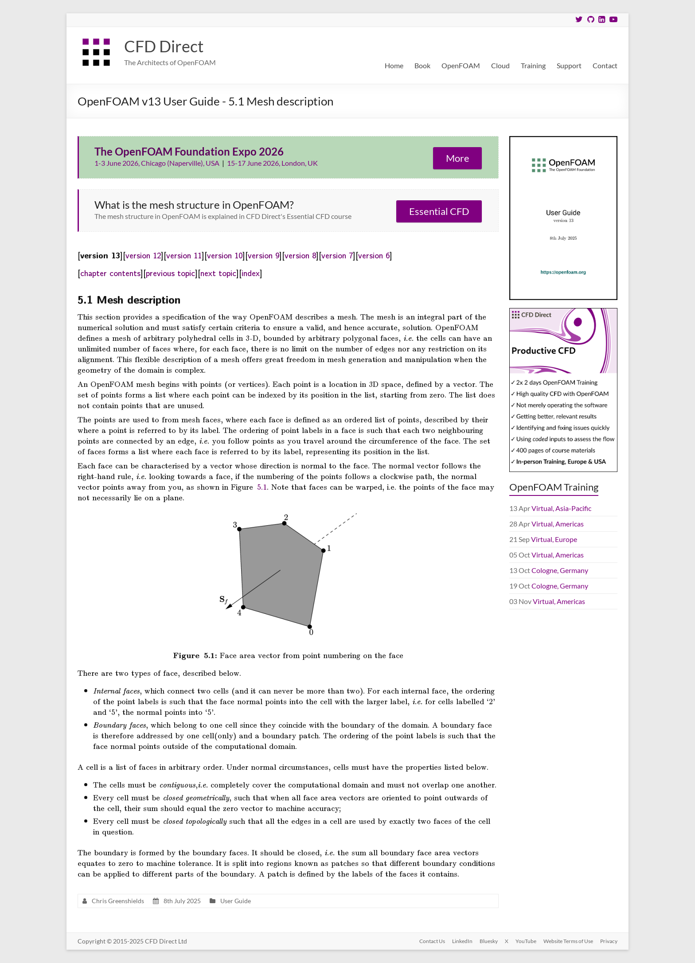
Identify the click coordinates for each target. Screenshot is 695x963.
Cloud (500, 65)
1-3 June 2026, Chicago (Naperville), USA (157, 163)
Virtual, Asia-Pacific (561, 508)
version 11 (184, 255)
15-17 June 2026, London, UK (272, 163)
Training (533, 65)
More (457, 158)
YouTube (525, 941)
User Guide (235, 901)
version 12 (143, 255)
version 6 (374, 255)
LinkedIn (462, 941)
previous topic (170, 272)
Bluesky (489, 941)
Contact (605, 65)
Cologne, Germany (559, 570)
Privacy (608, 941)
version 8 (300, 255)
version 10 (224, 255)
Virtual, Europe (554, 539)
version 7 (337, 255)
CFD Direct (163, 46)
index (251, 272)
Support (569, 65)
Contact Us (432, 941)
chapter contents (110, 272)
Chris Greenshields (118, 901)
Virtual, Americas (557, 523)
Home (394, 65)
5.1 (262, 486)
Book (422, 65)
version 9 (263, 255)
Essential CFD (439, 211)
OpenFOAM (460, 65)
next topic (218, 272)
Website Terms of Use (568, 941)
